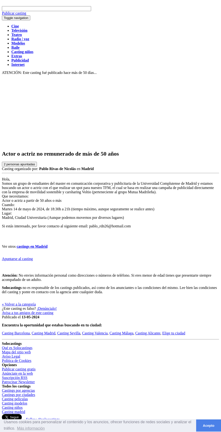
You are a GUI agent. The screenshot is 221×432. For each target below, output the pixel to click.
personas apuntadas (19, 164)
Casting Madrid (43, 333)
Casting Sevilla (68, 333)
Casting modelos (14, 403)
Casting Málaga (121, 333)
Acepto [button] (208, 426)
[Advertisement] (110, 113)
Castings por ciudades (18, 395)
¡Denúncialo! (47, 308)
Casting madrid (13, 412)
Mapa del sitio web (16, 352)
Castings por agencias (18, 390)
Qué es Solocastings (17, 348)
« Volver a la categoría (19, 304)
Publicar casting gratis (18, 369)
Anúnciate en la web (17, 373)
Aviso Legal (11, 356)
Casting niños (12, 407)
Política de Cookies (16, 361)
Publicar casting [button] (14, 13)
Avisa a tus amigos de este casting (27, 313)
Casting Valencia (95, 333)
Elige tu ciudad (173, 333)
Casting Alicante (147, 333)
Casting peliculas (15, 399)
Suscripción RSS (14, 378)
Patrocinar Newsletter (18, 382)
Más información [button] (31, 428)
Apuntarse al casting (17, 259)
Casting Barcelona (16, 333)
